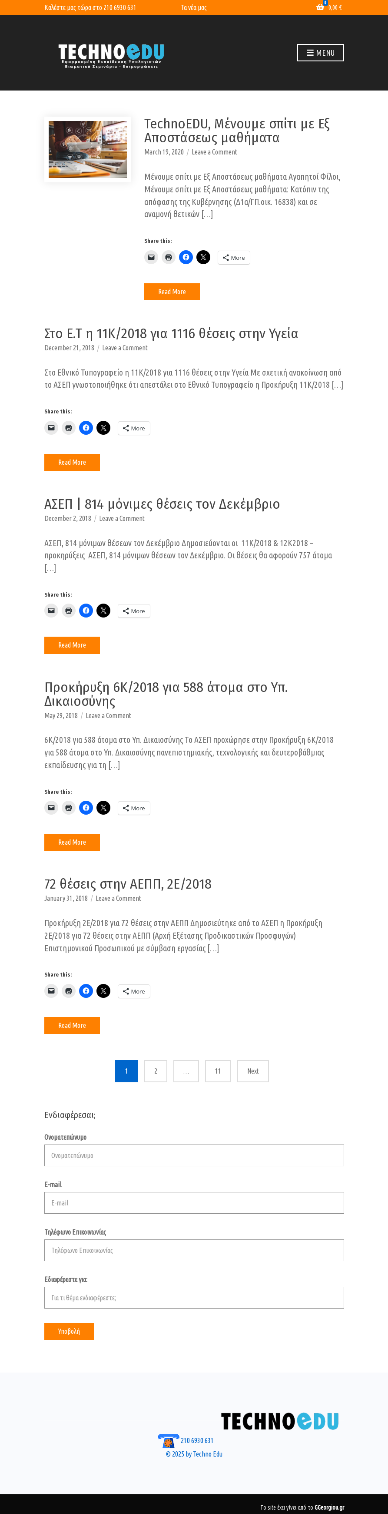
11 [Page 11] (218, 1071)
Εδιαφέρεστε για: (194, 1292)
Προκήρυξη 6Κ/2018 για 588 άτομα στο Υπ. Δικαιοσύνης (166, 694)
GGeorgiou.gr (329, 1507)
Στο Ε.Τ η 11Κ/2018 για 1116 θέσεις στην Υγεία (171, 333)
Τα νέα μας (194, 7)
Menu (321, 53)
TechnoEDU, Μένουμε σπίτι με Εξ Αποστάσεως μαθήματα (236, 130)
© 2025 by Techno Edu (194, 1454)
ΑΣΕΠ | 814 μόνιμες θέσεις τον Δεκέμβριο (162, 504)
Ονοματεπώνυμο (194, 1149)
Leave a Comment (214, 152)
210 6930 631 (119, 7)
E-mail (194, 1197)
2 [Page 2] (155, 1071)
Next (253, 1071)
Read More (172, 291)
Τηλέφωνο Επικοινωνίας (194, 1244)
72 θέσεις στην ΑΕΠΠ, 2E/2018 (128, 884)
